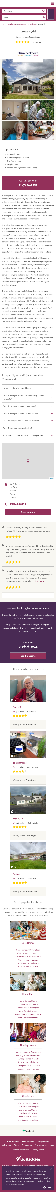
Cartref (16, 874)
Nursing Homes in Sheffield (28, 1055)
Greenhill (17, 707)
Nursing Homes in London (28, 1068)
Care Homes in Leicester (28, 953)
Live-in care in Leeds (28, 1116)
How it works (13, 1141)
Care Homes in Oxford (28, 966)
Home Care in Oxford (28, 1000)
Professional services (44, 1144)
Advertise (6, 1144)
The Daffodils (19, 762)
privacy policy (44, 1181)
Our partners (43, 1141)
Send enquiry (28, 512)
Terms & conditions (20, 1149)
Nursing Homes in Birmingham (28, 1051)
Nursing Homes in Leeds (28, 1058)
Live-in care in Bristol (28, 1113)
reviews (37, 42)
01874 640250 (28, 184)
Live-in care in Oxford (28, 1109)
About (16, 1144)
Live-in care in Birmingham (28, 1106)
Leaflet (52, 478)
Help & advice (28, 1141)
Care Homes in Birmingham (28, 949)
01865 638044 (28, 646)
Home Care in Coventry (28, 1010)
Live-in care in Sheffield (28, 1119)
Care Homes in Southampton (28, 956)
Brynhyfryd (18, 818)
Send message (28, 656)
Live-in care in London (28, 1103)
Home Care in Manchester (28, 1017)
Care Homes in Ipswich (28, 959)
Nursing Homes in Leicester (28, 1065)
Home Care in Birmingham (28, 1007)
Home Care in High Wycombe (28, 1014)
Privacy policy (38, 1149)
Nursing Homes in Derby (28, 1062)
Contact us (27, 1144)
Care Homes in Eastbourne (28, 963)
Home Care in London (28, 1004)
